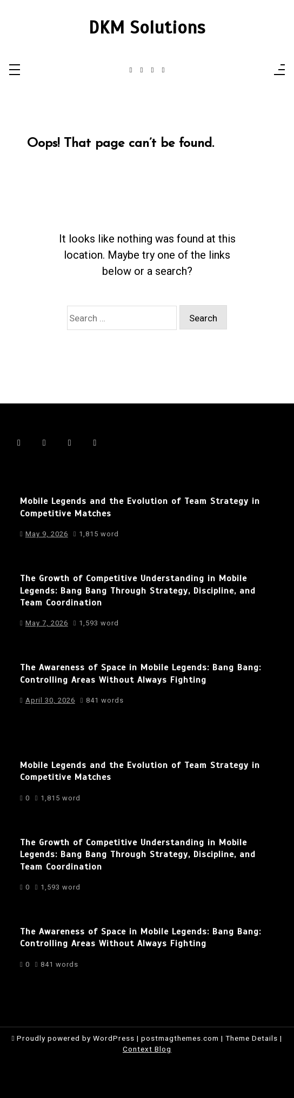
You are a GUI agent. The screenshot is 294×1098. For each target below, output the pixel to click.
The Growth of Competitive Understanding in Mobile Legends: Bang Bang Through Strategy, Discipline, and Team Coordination (138, 590)
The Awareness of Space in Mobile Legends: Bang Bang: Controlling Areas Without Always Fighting (140, 673)
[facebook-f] (131, 70)
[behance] (163, 70)
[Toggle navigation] (14, 70)
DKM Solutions (147, 27)
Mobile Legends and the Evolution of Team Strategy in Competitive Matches (140, 507)
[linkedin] (152, 70)
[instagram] (142, 70)
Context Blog (147, 1049)
